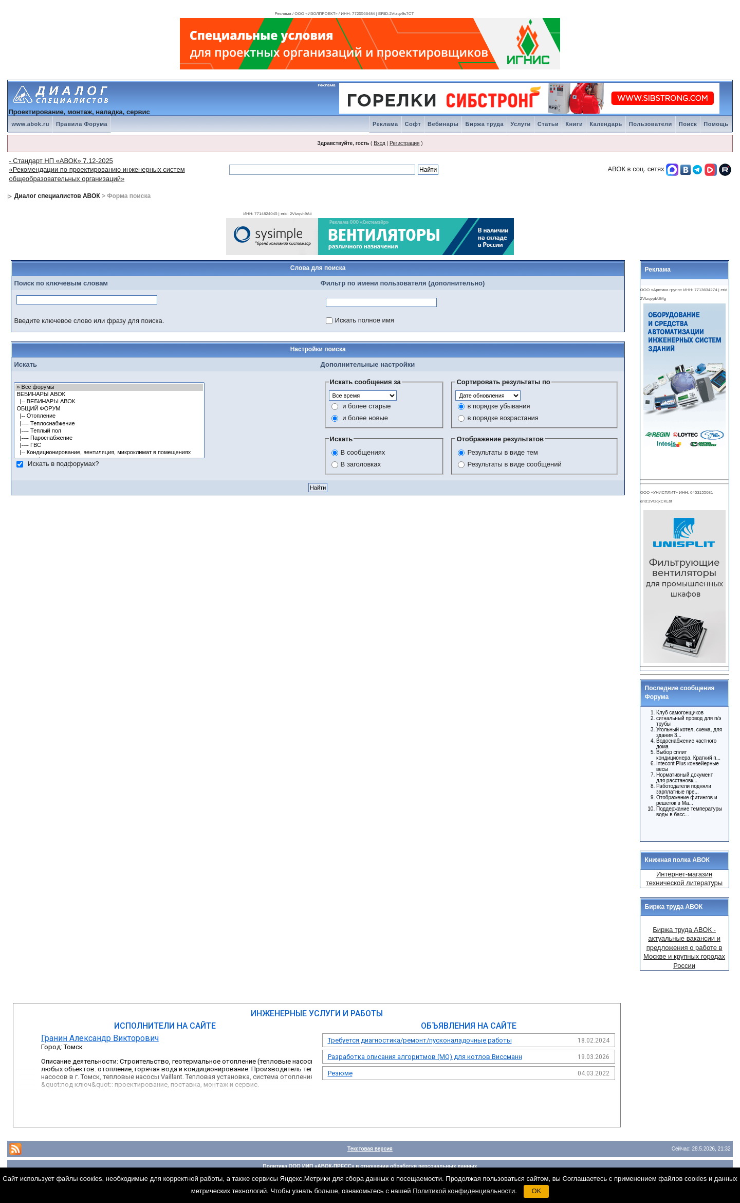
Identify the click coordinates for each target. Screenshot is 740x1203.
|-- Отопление (109, 416)
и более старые (366, 406)
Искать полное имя (364, 320)
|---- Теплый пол (109, 431)
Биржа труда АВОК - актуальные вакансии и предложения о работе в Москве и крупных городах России (684, 947)
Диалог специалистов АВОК (57, 196)
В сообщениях (363, 452)
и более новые (365, 418)
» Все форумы (109, 387)
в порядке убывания (498, 406)
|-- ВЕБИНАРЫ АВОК (109, 401)
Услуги (520, 124)
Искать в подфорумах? (63, 463)
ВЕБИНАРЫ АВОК (109, 394)
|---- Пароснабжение (109, 438)
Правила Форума (81, 124)
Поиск (688, 124)
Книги (574, 124)
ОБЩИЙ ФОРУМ (109, 408)
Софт (413, 124)
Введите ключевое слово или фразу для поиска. (89, 321)
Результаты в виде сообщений (514, 464)
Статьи (548, 124)
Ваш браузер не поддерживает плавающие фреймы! (683, 584)
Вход (379, 143)
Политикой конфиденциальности (464, 1191)
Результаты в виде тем (502, 452)
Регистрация (404, 143)
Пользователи (650, 124)
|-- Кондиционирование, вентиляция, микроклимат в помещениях (109, 452)
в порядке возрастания (502, 418)
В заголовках (361, 464)
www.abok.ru (30, 124)
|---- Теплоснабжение (109, 423)
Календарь (605, 124)
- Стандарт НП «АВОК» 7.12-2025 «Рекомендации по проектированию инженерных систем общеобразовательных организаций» (96, 170)
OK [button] (536, 1191)
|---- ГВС (109, 445)
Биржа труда (484, 124)
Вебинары (443, 124)
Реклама (385, 124)
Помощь (716, 124)
